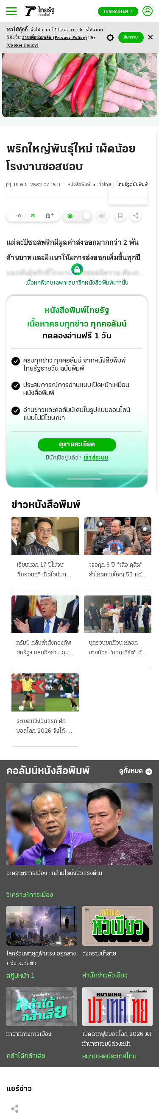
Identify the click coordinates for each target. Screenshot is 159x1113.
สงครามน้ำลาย (99, 954)
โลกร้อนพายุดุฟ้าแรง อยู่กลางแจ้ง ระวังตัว (41, 959)
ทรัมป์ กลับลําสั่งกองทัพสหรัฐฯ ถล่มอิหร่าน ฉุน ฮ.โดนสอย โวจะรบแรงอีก (44, 649)
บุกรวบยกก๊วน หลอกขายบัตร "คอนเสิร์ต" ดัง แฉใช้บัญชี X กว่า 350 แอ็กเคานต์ (117, 649)
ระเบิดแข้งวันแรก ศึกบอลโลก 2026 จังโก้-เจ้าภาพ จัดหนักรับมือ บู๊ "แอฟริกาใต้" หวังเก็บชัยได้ (44, 727)
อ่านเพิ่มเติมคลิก (54, 38)
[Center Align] (150, 37)
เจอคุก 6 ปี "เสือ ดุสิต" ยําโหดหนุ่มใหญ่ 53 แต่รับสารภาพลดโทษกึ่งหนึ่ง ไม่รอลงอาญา (117, 571)
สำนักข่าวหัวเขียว (105, 975)
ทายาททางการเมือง (28, 1034)
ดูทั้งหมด (136, 771)
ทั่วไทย (104, 185)
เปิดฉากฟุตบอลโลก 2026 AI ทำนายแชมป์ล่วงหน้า (116, 1039)
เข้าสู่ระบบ (96, 458)
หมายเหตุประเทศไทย (109, 1056)
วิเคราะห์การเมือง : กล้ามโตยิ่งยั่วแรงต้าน (54, 873)
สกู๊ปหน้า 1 (20, 976)
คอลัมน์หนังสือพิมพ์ (48, 771)
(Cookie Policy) (22, 45)
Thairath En (118, 11)
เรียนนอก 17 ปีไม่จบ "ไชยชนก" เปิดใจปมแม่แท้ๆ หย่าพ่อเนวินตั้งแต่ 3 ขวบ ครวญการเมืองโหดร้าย (44, 571)
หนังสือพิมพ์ (78, 185)
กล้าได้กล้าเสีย (25, 1056)
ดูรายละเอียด (77, 444)
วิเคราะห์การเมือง (29, 895)
